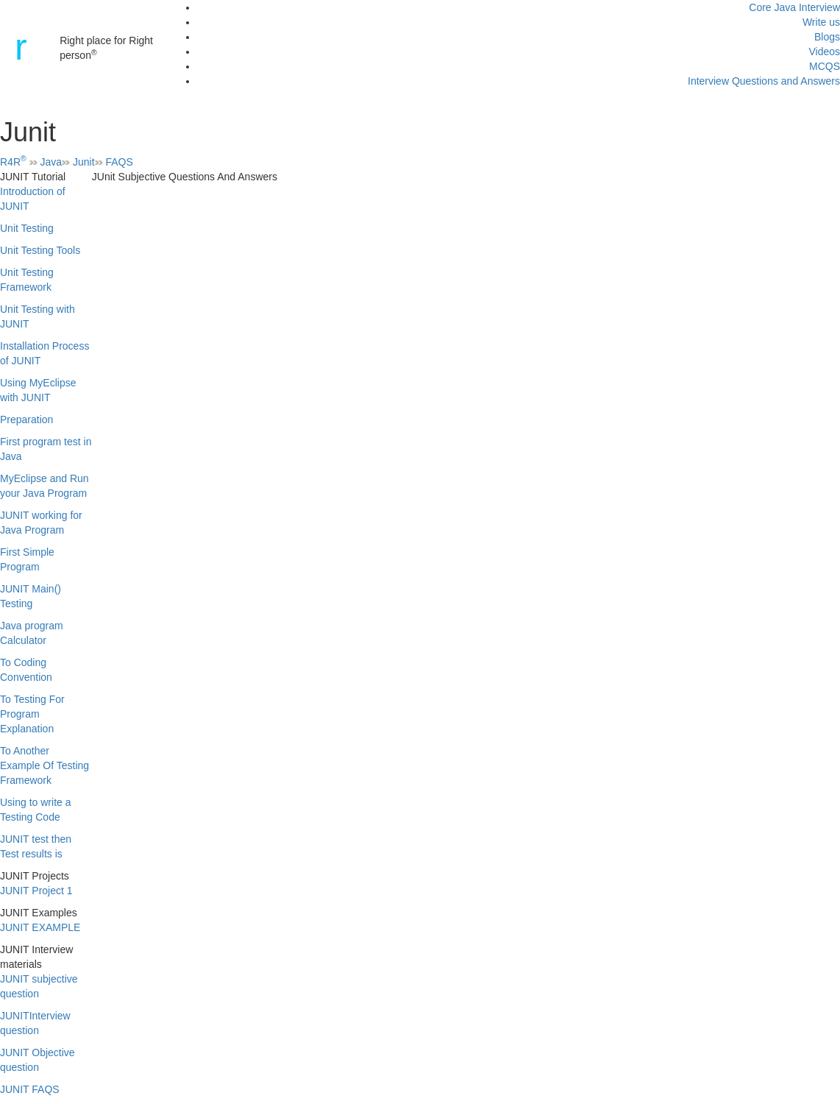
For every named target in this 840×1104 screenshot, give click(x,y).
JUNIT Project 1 (36, 890)
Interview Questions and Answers (764, 81)
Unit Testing (27, 228)
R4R (13, 162)
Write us (821, 22)
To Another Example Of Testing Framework (44, 765)
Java (51, 162)
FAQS (118, 162)
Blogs (827, 37)
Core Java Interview (794, 7)
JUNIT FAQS (30, 1089)
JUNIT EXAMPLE (40, 927)
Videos (824, 51)
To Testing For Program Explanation (32, 714)
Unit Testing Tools (40, 250)
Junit (84, 162)
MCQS (824, 66)
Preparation (26, 419)
